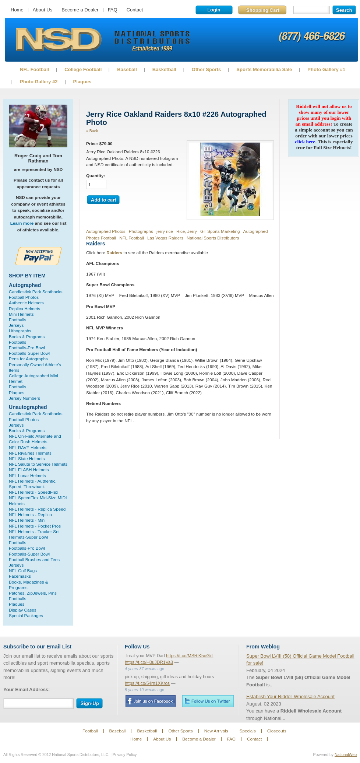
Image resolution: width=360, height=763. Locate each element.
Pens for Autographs (28, 358)
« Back (92, 131)
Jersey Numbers (24, 398)
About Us (42, 10)
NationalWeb (346, 754)
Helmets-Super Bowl (28, 537)
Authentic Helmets (26, 302)
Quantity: (95, 175)
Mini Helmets (21, 314)
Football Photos (24, 297)
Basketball (164, 69)
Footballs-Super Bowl (29, 353)
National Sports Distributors (213, 237)
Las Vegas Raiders (165, 237)
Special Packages (26, 615)
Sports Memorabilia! (58, 39)
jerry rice (164, 231)
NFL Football (34, 69)
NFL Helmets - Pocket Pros (35, 526)
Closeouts (276, 731)
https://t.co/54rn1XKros (147, 683)
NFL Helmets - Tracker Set (34, 531)
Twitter (207, 700)
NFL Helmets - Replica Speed (37, 509)
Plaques (82, 81)
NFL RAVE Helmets (27, 447)
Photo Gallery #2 (39, 81)
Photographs (141, 231)
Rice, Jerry (186, 231)
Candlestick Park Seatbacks (36, 291)
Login (214, 10)
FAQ (112, 10)
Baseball (127, 69)
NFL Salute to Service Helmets (38, 464)
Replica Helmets (24, 308)
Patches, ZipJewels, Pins (33, 593)
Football (90, 731)
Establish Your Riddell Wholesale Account (290, 696)
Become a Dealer (79, 10)
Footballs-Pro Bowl (27, 347)
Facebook (150, 701)
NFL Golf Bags (23, 570)
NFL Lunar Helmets (27, 475)
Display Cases (22, 610)
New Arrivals (216, 731)
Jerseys (16, 325)
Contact (135, 10)
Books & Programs (27, 336)
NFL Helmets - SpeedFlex (33, 492)
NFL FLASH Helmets (29, 469)
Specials (248, 731)
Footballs (17, 319)
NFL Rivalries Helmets (30, 453)
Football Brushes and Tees (34, 559)
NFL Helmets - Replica (30, 514)
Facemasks (20, 576)
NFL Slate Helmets (27, 458)
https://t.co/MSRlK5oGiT (189, 655)
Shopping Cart (262, 10)
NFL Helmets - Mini (27, 520)
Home (17, 10)
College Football (83, 69)
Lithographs (20, 330)
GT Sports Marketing (220, 231)
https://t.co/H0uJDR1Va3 (149, 662)
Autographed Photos (106, 231)
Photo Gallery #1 (326, 69)
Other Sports (206, 69)
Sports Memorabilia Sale (264, 69)
